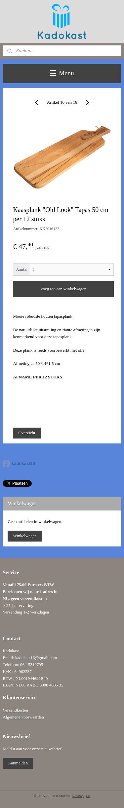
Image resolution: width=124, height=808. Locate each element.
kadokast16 (19, 464)
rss (88, 796)
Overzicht (26, 432)
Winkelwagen (25, 535)
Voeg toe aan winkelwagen (63, 288)
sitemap (78, 796)
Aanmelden (18, 762)
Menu (62, 73)
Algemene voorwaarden (23, 717)
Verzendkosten (15, 710)
